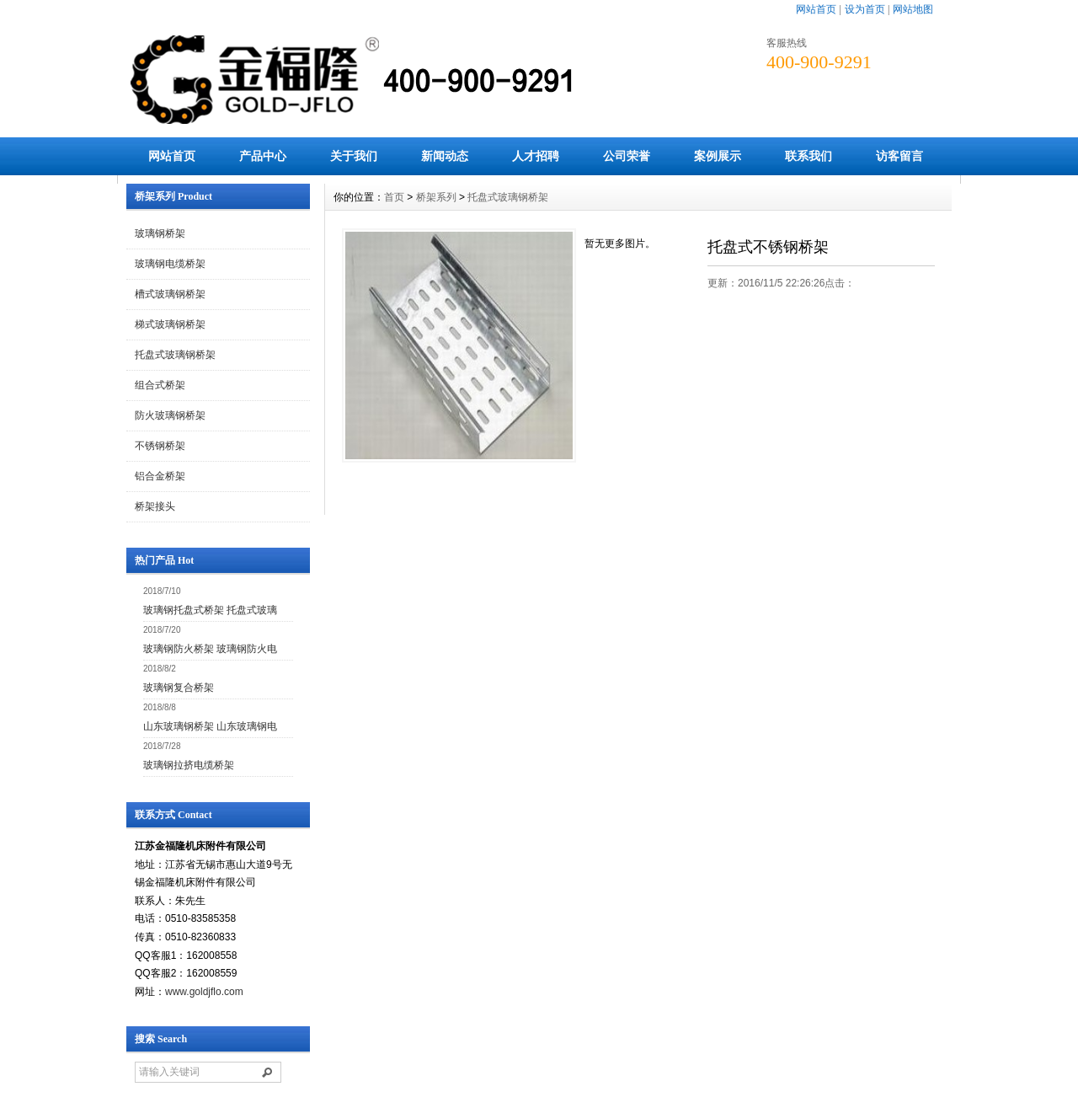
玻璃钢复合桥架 (178, 687)
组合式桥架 (160, 385)
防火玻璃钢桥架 (170, 415)
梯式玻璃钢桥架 (170, 324)
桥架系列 (436, 197)
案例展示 (717, 156)
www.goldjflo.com (204, 992)
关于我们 (353, 156)
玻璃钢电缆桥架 (170, 264)
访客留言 (899, 156)
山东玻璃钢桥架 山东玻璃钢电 (210, 726)
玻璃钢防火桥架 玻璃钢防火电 (210, 649)
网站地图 (913, 9)
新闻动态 (444, 156)
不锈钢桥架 (160, 446)
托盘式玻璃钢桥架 (175, 355)
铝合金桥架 (160, 476)
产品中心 (262, 156)
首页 (394, 197)
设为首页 (865, 9)
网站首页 (816, 9)
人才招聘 (535, 156)
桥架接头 (155, 506)
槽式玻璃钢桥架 (170, 294)
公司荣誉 (626, 156)
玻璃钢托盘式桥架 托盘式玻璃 (210, 610)
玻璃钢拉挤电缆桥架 (188, 765)
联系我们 (808, 156)
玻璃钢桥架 (160, 233)
